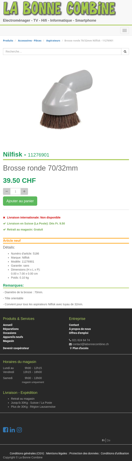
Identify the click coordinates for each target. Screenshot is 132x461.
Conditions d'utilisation (115, 453)
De (108, 440)
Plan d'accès (80, 348)
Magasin (8, 341)
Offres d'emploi (78, 333)
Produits (8, 40)
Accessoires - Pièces (29, 40)
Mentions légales (56, 453)
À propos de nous (80, 329)
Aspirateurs (53, 40)
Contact (74, 325)
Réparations (11, 329)
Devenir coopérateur (16, 348)
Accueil (7, 325)
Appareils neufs (13, 337)
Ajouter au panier (20, 201)
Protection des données (84, 453)
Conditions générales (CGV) (27, 453)
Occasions (9, 333)
